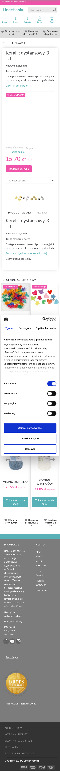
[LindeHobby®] (14, 9)
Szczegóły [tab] (25, 328)
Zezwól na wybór (30, 438)
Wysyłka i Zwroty (13, 621)
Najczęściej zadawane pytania (13, 614)
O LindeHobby (13, 728)
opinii (30, 148)
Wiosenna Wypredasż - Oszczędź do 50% (17, 2)
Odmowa (30, 449)
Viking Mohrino (15, 481)
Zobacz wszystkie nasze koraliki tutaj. (26, 253)
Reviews (42, 212)
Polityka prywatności (19, 753)
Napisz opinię (16, 151)
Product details (20, 212)
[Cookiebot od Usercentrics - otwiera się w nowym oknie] (42, 319)
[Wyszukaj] (55, 10)
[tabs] (51, 20)
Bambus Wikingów (44, 481)
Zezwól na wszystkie (30, 428)
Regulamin (11, 747)
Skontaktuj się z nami (18, 740)
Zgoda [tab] (9, 328)
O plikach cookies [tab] (46, 328)
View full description (17, 85)
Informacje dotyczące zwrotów (9, 630)
